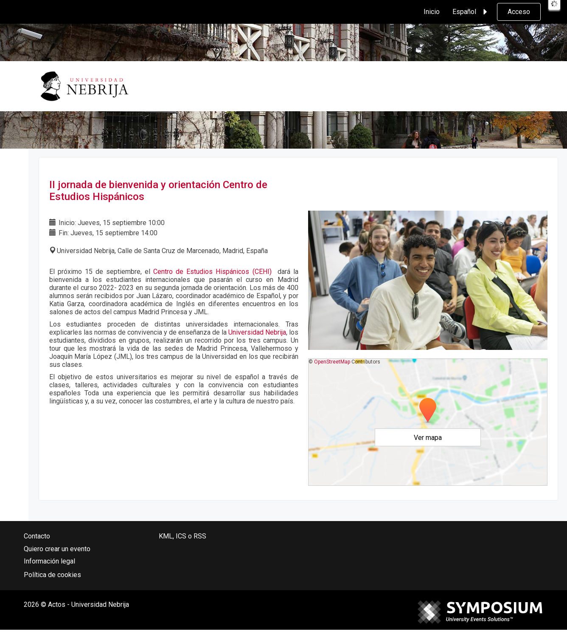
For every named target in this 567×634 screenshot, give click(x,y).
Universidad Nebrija (257, 332)
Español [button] (471, 12)
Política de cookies (52, 575)
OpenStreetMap (332, 362)
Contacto (37, 536)
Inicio (432, 12)
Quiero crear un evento (57, 549)
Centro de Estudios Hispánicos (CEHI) (212, 272)
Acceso (519, 12)
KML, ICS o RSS (182, 536)
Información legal (49, 561)
